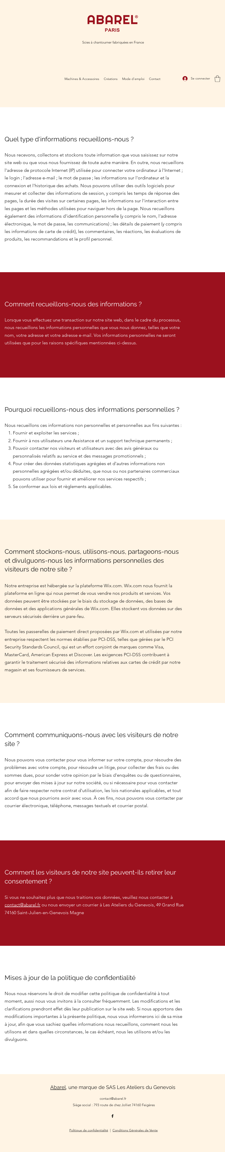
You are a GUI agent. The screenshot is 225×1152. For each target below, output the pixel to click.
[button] (217, 78)
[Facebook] (112, 1116)
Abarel (58, 1087)
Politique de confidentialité (88, 1130)
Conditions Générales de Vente (135, 1130)
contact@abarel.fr (22, 905)
